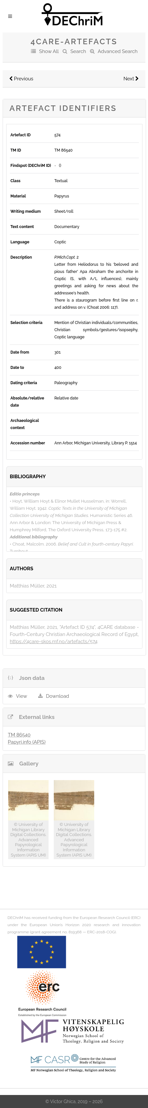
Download (57, 696)
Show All (49, 51)
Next (131, 79)
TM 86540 (19, 735)
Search (78, 51)
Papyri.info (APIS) (27, 742)
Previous (21, 79)
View (21, 696)
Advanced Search (118, 51)
